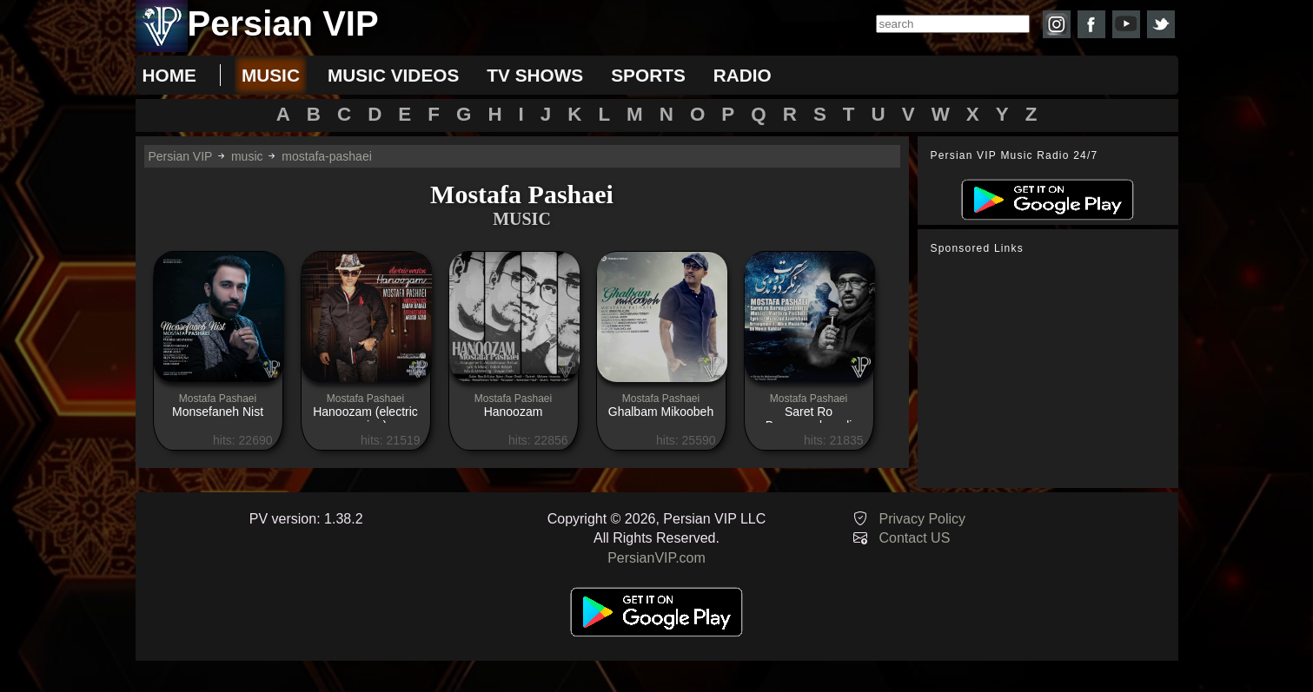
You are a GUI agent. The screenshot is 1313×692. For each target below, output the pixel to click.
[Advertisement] (1052, 371)
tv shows (535, 75)
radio (742, 75)
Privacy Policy (922, 518)
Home (169, 75)
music (271, 75)
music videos (393, 75)
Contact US (915, 538)
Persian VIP (181, 156)
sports (648, 75)
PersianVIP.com (656, 557)
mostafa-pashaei (327, 156)
